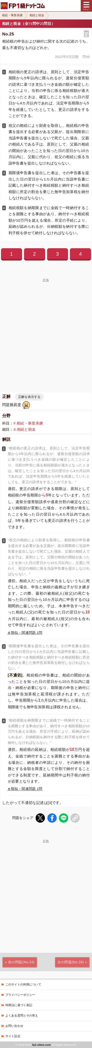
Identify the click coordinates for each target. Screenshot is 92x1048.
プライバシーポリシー (20, 995)
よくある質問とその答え (21, 1015)
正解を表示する (29, 397)
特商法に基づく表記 (18, 1005)
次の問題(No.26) (70, 962)
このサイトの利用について (23, 984)
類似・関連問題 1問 (26, 633)
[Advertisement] (46, 889)
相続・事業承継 (12, 15)
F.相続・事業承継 (28, 423)
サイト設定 (12, 1036)
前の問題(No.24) (21, 962)
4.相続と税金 (24, 429)
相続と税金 (36, 15)
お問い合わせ (14, 1026)
